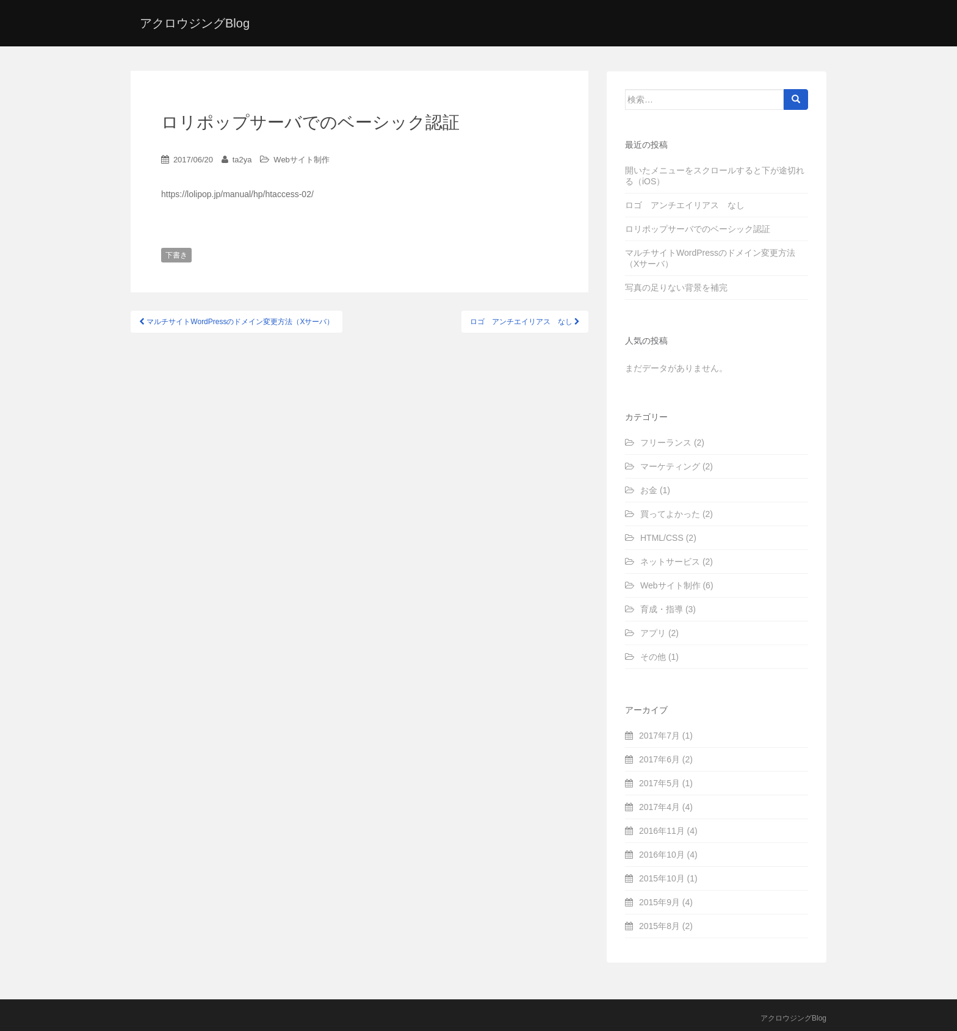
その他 (653, 657)
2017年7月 (659, 735)
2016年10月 (662, 854)
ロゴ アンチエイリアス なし (685, 205)
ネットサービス (670, 561)
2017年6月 (659, 759)
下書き (176, 255)
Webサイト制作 (301, 159)
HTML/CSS (662, 538)
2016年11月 (662, 831)
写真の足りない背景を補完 (676, 287)
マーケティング (670, 466)
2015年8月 (659, 926)
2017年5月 (659, 783)
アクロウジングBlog (195, 23)
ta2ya (242, 159)
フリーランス (666, 442)
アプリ (653, 633)
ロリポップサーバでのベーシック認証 (697, 229)
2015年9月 (659, 902)
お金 (648, 490)
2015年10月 (662, 878)
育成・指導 (661, 609)
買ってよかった (670, 514)
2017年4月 (659, 807)
